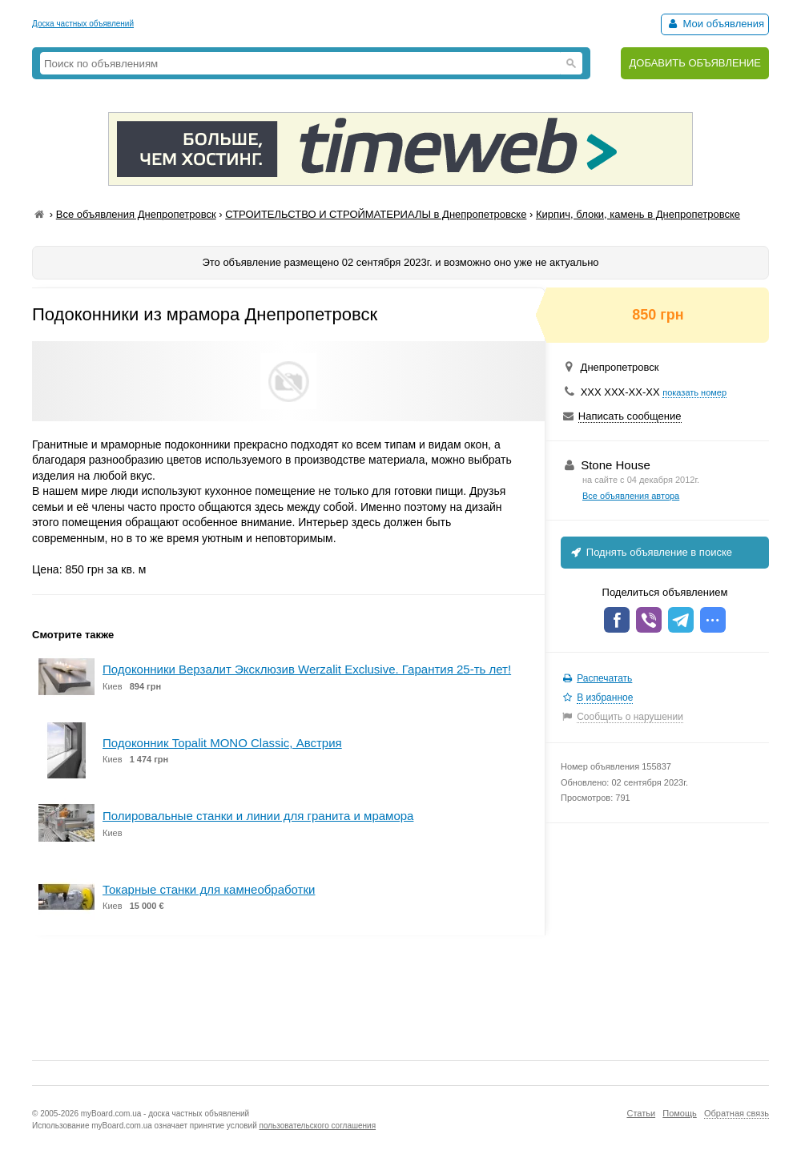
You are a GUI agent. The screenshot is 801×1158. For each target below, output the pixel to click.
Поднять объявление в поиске (650, 552)
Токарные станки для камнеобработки (209, 889)
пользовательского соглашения (318, 1125)
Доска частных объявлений (83, 23)
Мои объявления (715, 24)
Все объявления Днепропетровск (136, 214)
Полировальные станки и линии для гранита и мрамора (258, 815)
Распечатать (604, 678)
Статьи (640, 1113)
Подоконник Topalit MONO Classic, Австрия (222, 743)
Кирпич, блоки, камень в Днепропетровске (638, 214)
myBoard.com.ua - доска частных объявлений (165, 1113)
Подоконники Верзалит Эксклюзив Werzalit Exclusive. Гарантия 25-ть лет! (307, 669)
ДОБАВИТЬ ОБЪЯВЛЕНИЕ (695, 63)
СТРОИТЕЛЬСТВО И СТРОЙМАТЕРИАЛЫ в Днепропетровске (375, 214)
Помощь (679, 1113)
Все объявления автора (630, 496)
